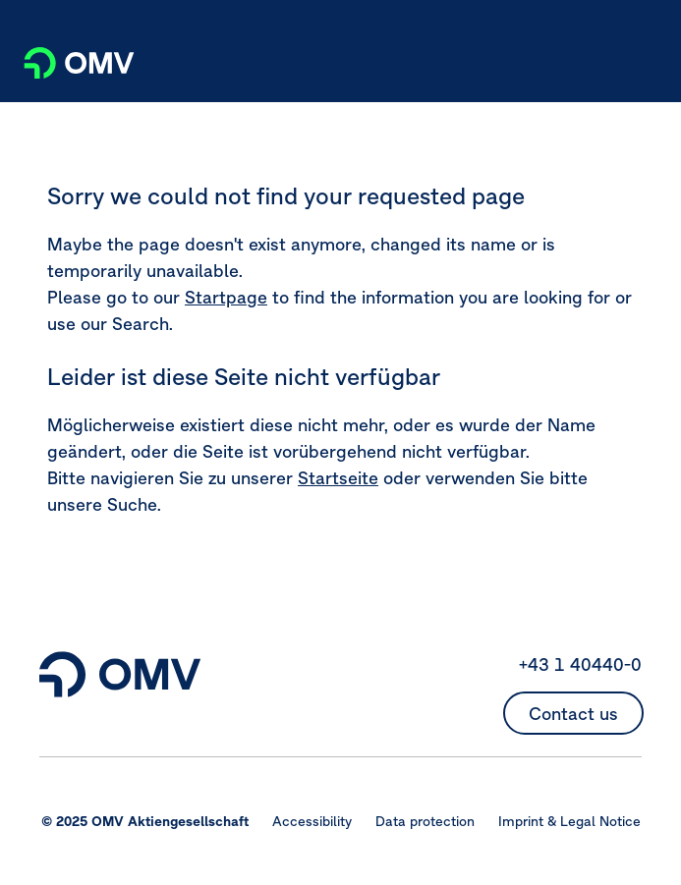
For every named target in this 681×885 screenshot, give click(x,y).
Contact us (573, 713)
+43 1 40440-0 (580, 664)
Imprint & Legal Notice (569, 821)
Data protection (425, 821)
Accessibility (312, 821)
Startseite (338, 478)
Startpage (226, 297)
